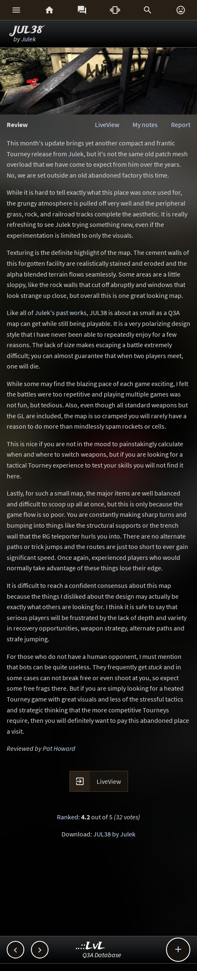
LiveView (107, 124)
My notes (145, 124)
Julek (28, 39)
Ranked (67, 817)
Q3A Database (101, 955)
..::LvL (91, 946)
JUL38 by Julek (114, 834)
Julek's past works (61, 312)
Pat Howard (59, 748)
